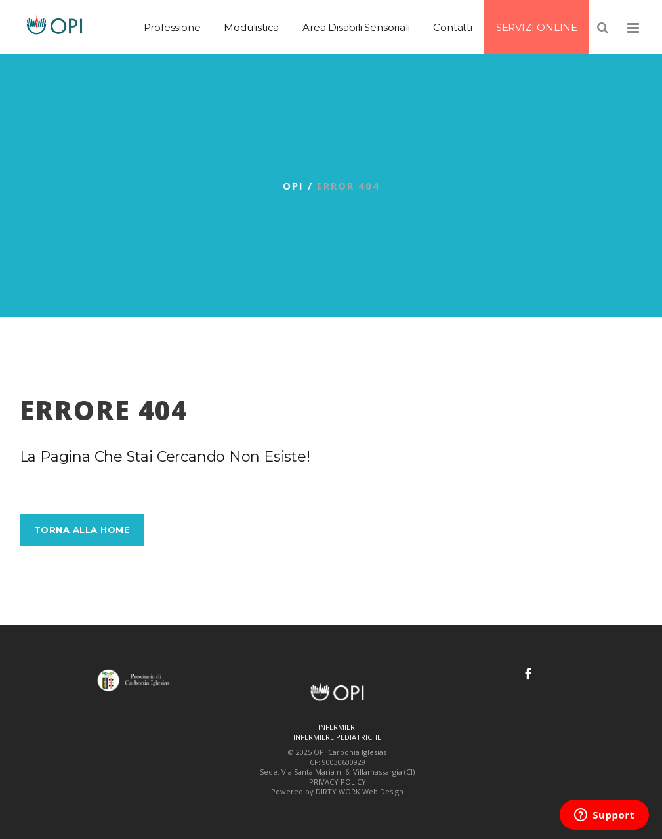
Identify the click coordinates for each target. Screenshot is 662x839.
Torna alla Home (82, 530)
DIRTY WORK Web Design (359, 791)
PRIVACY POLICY (337, 781)
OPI (293, 185)
